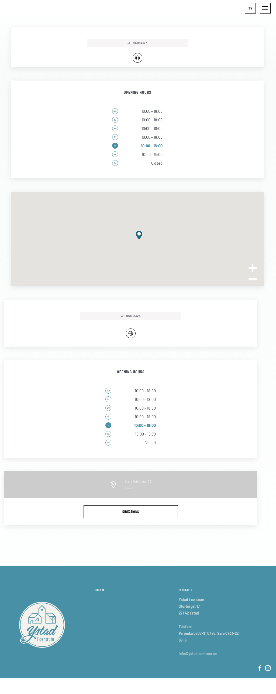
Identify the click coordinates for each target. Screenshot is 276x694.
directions (130, 511)
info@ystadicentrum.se (198, 653)
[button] (250, 8)
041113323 (131, 316)
